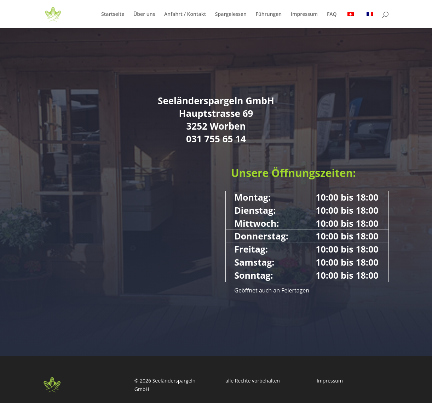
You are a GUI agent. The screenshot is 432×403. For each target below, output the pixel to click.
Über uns (144, 14)
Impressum (304, 14)
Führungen (268, 14)
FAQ (332, 14)
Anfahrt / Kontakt (185, 14)
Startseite (112, 14)
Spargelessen (231, 14)
